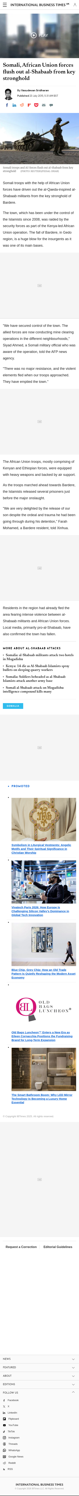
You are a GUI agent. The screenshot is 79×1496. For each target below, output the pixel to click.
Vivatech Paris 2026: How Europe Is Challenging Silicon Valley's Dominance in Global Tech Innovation (40, 911)
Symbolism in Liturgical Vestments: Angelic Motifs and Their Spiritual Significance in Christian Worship (41, 848)
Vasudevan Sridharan (35, 90)
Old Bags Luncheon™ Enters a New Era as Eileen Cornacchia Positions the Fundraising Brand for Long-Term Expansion (42, 1036)
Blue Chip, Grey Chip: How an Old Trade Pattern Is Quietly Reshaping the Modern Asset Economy (44, 973)
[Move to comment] (51, 105)
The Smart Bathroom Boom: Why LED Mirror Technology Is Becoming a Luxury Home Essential (42, 1098)
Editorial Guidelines (58, 1247)
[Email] (43, 105)
